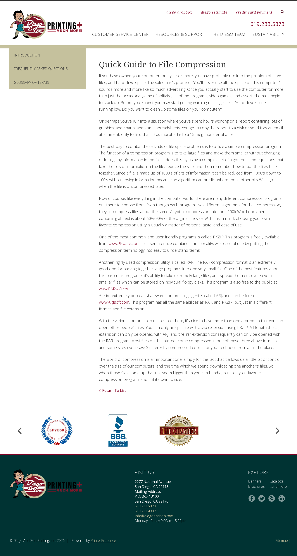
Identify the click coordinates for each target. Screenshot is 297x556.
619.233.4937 (145, 511)
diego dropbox (179, 12)
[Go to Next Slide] (277, 430)
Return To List (114, 390)
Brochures (256, 486)
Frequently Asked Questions (41, 68)
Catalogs (276, 481)
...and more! (278, 486)
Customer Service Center (120, 34)
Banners (254, 481)
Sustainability (268, 34)
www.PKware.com (124, 243)
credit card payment (254, 12)
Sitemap (281, 540)
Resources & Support (180, 34)
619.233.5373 (266, 23)
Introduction (27, 55)
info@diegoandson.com (154, 515)
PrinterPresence (103, 540)
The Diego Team (228, 34)
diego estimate (214, 12)
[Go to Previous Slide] (20, 430)
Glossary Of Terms (31, 82)
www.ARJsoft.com (114, 302)
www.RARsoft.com (115, 288)
